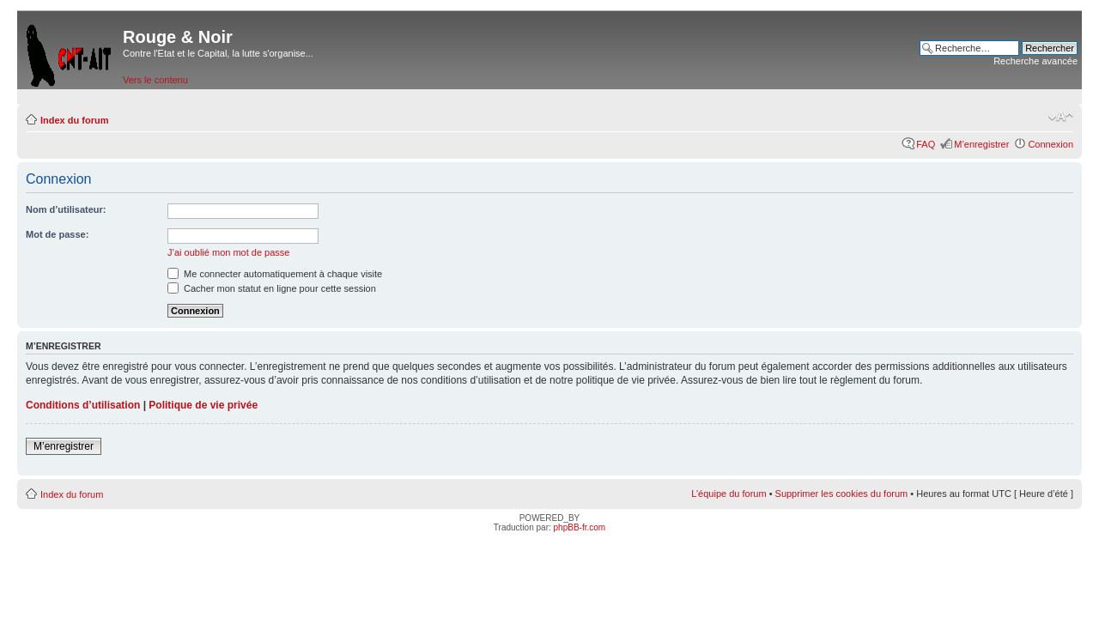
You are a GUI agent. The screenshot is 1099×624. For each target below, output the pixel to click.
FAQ (925, 144)
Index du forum (74, 120)
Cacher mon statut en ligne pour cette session (271, 288)
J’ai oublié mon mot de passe (228, 252)
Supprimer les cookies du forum (841, 493)
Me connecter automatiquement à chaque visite (274, 274)
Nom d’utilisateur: (66, 209)
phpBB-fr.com (580, 527)
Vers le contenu (155, 80)
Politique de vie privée (203, 405)
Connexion (1050, 144)
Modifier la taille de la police (1060, 116)
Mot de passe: (57, 234)
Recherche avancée (1035, 61)
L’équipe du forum (728, 493)
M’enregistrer (981, 144)
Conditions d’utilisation (83, 405)
